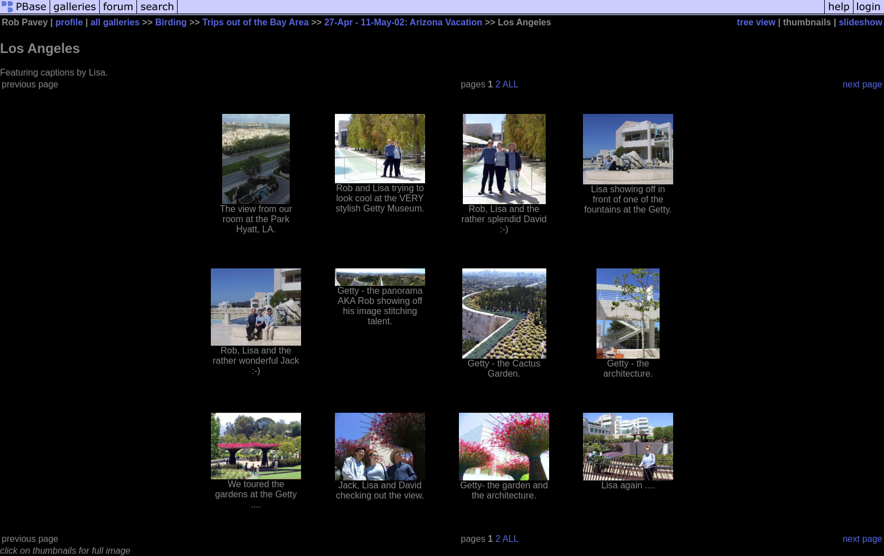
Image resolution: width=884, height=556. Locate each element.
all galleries (114, 22)
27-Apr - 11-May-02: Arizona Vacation (403, 22)
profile (69, 22)
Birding (171, 22)
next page (862, 84)
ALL (510, 84)
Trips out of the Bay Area (255, 22)
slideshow (860, 22)
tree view (756, 22)
